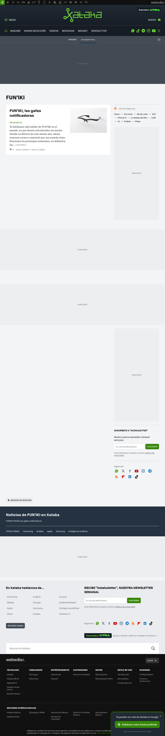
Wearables (16, 122)
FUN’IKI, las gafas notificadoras (25, 113)
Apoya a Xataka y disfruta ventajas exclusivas (134, 635)
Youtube (154, 31)
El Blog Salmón (146, 674)
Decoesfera (123, 678)
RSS (116, 476)
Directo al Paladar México (81, 713)
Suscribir (152, 446)
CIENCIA (53, 30)
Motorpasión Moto (104, 678)
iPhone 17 (122, 117)
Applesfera (12, 682)
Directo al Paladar (81, 674)
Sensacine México (59, 712)
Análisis (40, 531)
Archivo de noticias (20, 500)
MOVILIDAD (68, 30)
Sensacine (56, 674)
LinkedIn (129, 476)
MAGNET (83, 30)
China (116, 114)
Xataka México (14, 712)
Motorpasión (101, 674)
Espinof (54, 678)
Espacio (63, 596)
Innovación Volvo (88, 39)
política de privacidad (125, 606)
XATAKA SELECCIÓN (35, 30)
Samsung (60, 531)
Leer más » (21, 144)
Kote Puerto (22, 149)
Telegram (143, 31)
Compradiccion (125, 682)
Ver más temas (15, 625)
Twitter (159, 31)
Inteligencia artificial (77, 531)
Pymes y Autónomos (145, 679)
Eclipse (127, 121)
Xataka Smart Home (13, 688)
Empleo (36, 613)
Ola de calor (142, 114)
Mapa (137, 121)
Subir (150, 660)
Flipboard (123, 476)
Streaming (28, 531)
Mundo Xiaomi (13, 693)
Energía (37, 602)
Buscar (153, 648)
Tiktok (138, 31)
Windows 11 (64, 613)
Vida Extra (33, 678)
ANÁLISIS (15, 30)
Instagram (148, 31)
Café (153, 117)
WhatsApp (133, 31)
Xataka (82, 15)
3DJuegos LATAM (37, 712)
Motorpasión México (101, 713)
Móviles (10, 602)
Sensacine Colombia (56, 717)
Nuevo (152, 19)
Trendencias (123, 674)
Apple (49, 531)
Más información (105, 732)
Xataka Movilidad (67, 602)
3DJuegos (33, 674)
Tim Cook (128, 114)
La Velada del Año (139, 117)
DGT (154, 114)
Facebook (129, 470)
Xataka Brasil (13, 716)
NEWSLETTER (99, 30)
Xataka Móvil (13, 678)
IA (119, 121)
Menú (12, 19)
